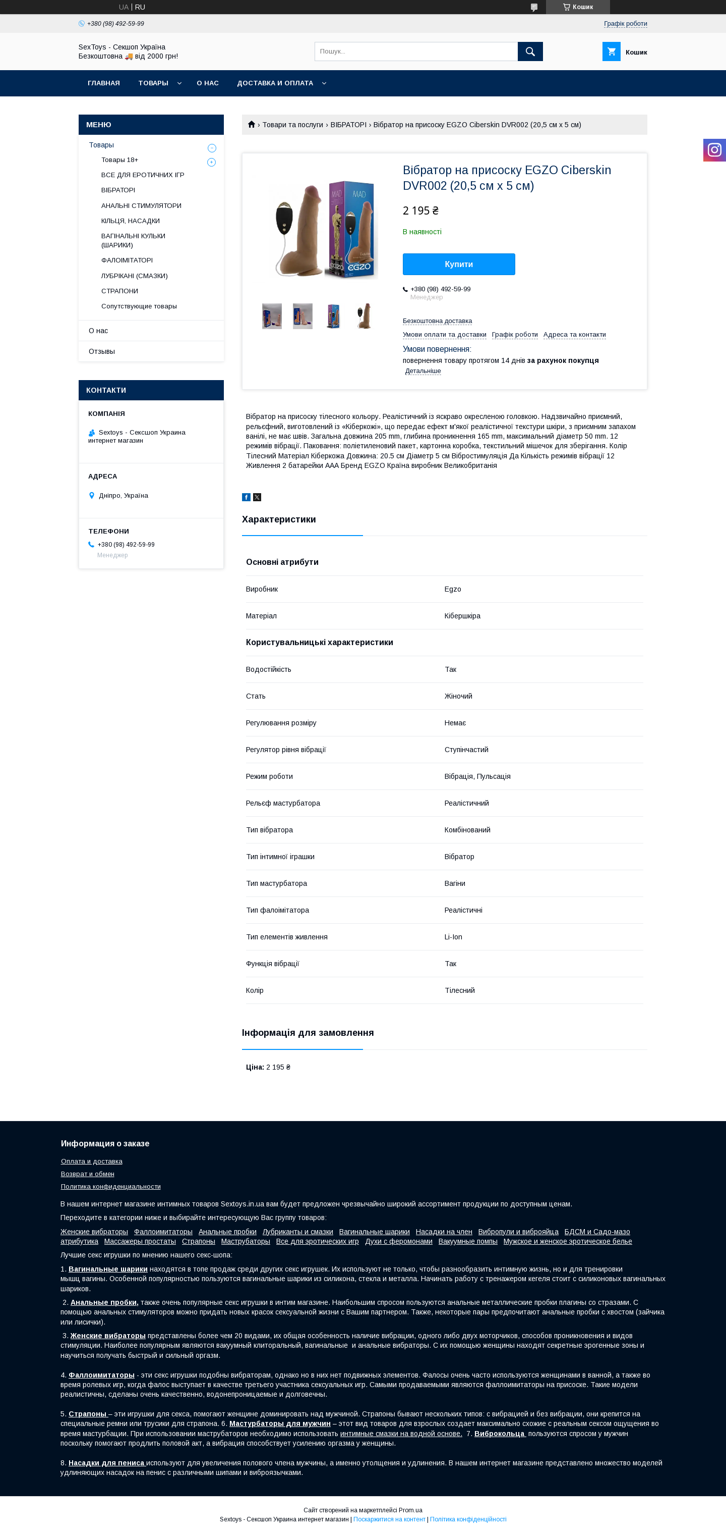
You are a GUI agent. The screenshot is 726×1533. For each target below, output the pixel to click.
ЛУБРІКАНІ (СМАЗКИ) (134, 276)
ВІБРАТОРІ (349, 125)
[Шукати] (530, 51)
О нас (208, 83)
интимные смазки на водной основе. (401, 1434)
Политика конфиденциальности (111, 1186)
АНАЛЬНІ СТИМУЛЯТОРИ (141, 205)
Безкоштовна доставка (437, 321)
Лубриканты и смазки (298, 1232)
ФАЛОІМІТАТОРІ (127, 260)
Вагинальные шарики (374, 1232)
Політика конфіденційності (468, 1519)
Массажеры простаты (140, 1241)
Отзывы (102, 351)
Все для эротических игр (317, 1241)
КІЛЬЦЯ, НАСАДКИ (130, 221)
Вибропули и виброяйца (518, 1232)
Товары (153, 83)
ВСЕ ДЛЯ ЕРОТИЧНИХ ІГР (143, 175)
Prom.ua (410, 1510)
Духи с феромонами (399, 1241)
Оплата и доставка (92, 1161)
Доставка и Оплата (275, 83)
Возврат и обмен (87, 1174)
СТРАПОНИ (119, 291)
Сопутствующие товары (139, 306)
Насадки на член (444, 1232)
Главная (104, 83)
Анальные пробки (228, 1232)
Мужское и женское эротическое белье (568, 1241)
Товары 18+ (119, 160)
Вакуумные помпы (468, 1241)
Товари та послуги (292, 125)
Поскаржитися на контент (389, 1519)
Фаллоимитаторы (163, 1232)
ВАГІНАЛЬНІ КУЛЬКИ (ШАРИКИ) (133, 240)
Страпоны (198, 1241)
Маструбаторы (245, 1241)
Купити (459, 264)
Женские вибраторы (94, 1232)
